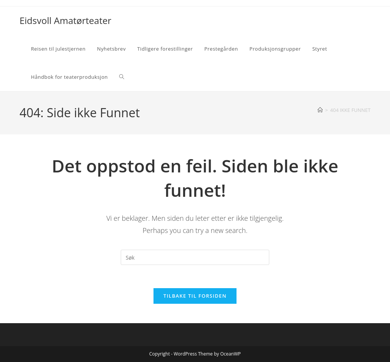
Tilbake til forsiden (195, 295)
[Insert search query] (195, 257)
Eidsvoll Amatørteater (65, 20)
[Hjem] (320, 110)
